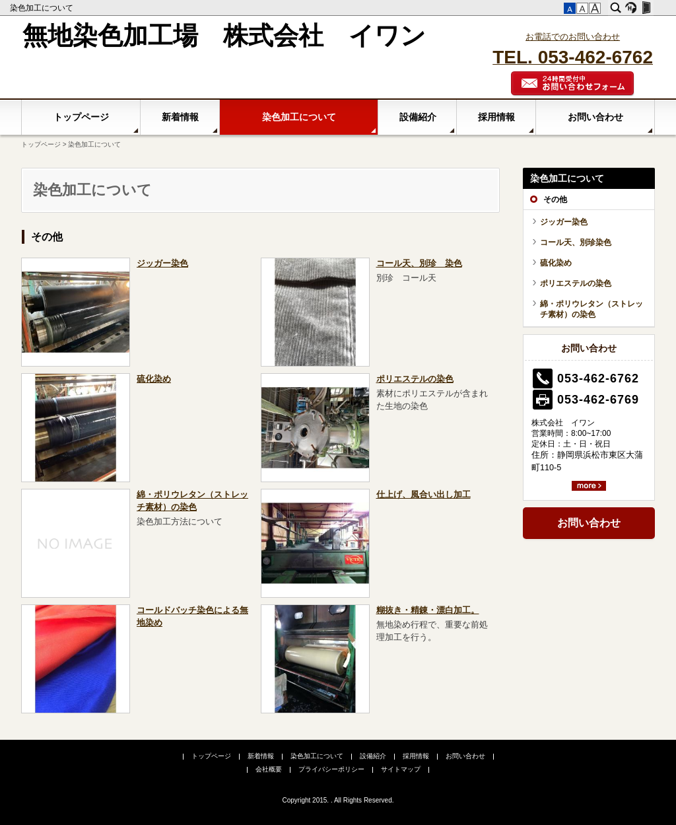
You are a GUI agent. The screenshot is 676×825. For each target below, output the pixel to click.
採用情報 (496, 117)
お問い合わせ (595, 117)
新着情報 (180, 117)
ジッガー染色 (162, 263)
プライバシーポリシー (331, 769)
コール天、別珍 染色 (419, 263)
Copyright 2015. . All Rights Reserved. (338, 800)
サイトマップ (401, 769)
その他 (47, 236)
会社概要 (268, 769)
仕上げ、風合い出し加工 (423, 494)
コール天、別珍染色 (575, 242)
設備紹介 (417, 117)
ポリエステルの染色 (415, 379)
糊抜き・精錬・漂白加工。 (427, 610)
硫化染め (154, 379)
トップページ (81, 117)
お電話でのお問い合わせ (572, 37)
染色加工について (42, 8)
